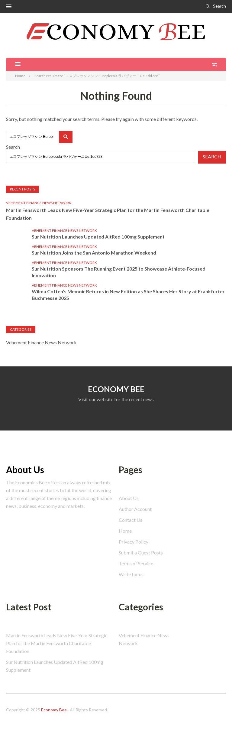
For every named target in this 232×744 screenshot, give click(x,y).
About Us (129, 498)
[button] (8, 7)
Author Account (135, 509)
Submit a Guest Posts (141, 552)
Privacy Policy (133, 541)
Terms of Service (136, 563)
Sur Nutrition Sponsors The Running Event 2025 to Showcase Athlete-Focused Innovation (118, 272)
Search (219, 5)
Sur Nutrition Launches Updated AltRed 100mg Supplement (98, 236)
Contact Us (130, 520)
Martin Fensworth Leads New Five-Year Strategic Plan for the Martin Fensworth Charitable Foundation (107, 214)
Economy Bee (54, 709)
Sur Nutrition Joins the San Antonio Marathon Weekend (94, 252)
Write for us (131, 574)
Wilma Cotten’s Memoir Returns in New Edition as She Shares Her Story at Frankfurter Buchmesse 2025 (128, 294)
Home (125, 531)
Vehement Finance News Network (38, 202)
